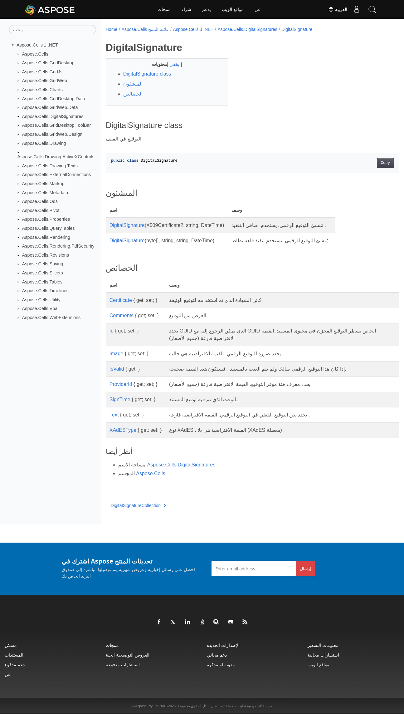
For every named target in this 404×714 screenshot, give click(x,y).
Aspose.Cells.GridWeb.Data (50, 107)
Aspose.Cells (35, 53)
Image (116, 353)
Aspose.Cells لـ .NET (37, 44)
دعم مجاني (217, 655)
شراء (186, 9)
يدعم (206, 9)
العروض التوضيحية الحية (127, 655)
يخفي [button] (171, 64)
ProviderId (121, 384)
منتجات (164, 9)
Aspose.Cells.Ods (40, 201)
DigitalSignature (296, 29)
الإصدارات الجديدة (223, 645)
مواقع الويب (233, 9)
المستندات (14, 655)
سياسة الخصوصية (259, 706)
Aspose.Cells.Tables (42, 281)
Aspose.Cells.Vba (40, 308)
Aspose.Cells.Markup (43, 183)
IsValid (117, 369)
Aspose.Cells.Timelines (45, 290)
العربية (337, 9)
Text (114, 414)
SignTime (120, 399)
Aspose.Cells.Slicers (42, 272)
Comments (122, 315)
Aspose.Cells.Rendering (46, 236)
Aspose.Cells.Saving (42, 263)
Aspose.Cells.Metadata (45, 192)
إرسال (305, 568)
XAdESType (123, 430)
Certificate (121, 300)
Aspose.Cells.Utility (41, 299)
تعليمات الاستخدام (233, 706)
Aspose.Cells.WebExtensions (51, 317)
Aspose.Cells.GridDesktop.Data (53, 98)
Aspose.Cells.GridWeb (44, 80)
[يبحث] (52, 29)
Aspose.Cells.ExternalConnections (56, 174)
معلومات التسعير (323, 645)
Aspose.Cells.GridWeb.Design (52, 134)
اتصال (215, 706)
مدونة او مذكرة (221, 664)
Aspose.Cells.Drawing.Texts (50, 165)
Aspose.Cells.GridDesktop (48, 62)
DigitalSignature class (147, 73)
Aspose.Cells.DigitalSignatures (53, 116)
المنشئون (133, 83)
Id (112, 330)
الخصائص (133, 93)
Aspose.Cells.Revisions (45, 255)
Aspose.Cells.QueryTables (48, 228)
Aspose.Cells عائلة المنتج (145, 29)
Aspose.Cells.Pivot (41, 210)
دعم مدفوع (15, 664)
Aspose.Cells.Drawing (44, 143)
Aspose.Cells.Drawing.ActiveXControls (56, 156)
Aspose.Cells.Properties (46, 219)
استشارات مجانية (323, 655)
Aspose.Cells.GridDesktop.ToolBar (56, 125)
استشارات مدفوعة (123, 664)
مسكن (11, 645)
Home (111, 29)
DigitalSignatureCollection (138, 505)
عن (257, 9)
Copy (364, 163)
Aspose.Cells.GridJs (42, 71)
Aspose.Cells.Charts (42, 89)
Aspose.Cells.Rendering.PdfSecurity (58, 246)
